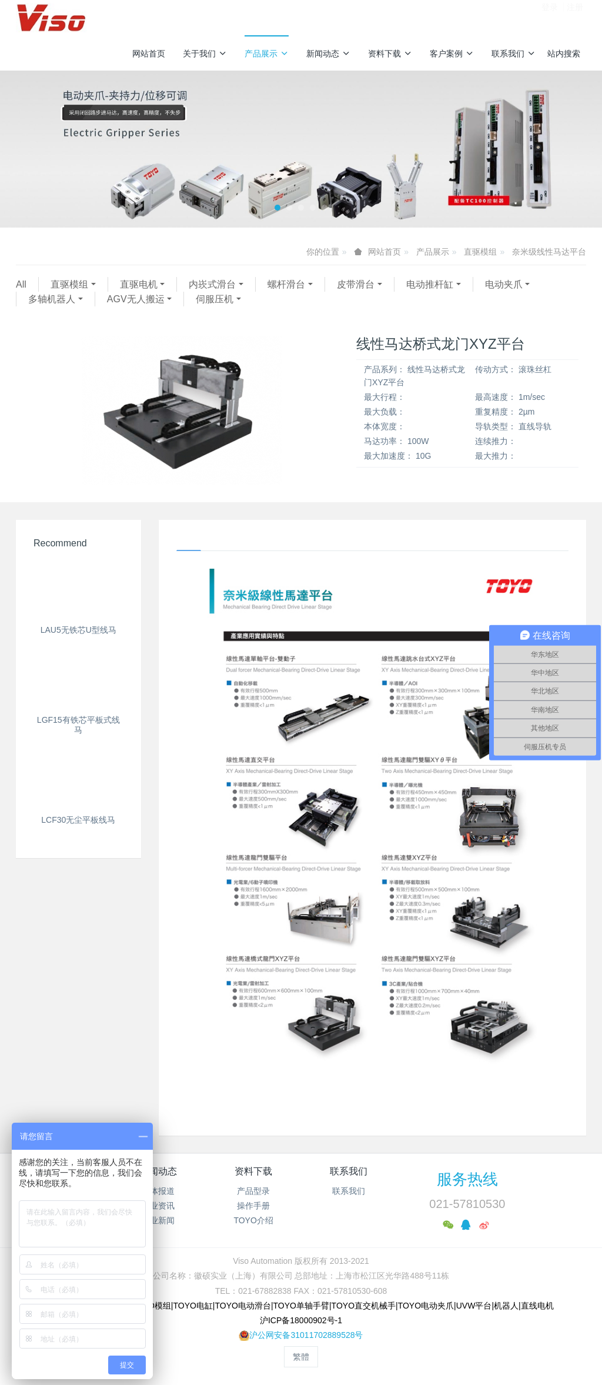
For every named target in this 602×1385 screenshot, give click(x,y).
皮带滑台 (355, 284)
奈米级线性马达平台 (549, 251)
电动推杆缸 (429, 284)
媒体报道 (158, 1191)
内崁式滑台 (212, 284)
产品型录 (253, 1191)
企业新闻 (158, 1220)
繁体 (301, 1356)
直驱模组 (480, 251)
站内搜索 (563, 53)
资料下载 (390, 53)
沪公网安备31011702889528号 (306, 1335)
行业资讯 (158, 1205)
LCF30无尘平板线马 (78, 697)
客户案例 (452, 53)
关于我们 (205, 53)
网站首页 (148, 53)
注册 (575, 17)
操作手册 (253, 1205)
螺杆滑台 (286, 284)
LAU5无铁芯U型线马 (78, 584)
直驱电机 (139, 284)
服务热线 (467, 1179)
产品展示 (267, 53)
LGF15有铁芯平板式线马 (78, 646)
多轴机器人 (51, 299)
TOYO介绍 (253, 1220)
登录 (549, 17)
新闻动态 (328, 53)
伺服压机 (214, 299)
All (21, 284)
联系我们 (513, 53)
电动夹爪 (504, 284)
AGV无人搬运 (136, 299)
